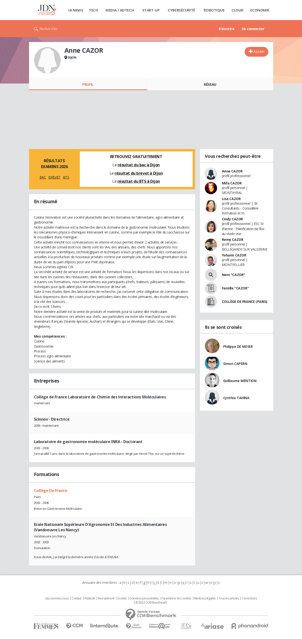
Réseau (210, 84)
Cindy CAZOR (232, 219)
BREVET (54, 177)
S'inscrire (226, 28)
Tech (93, 10)
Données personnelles (144, 598)
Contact (77, 598)
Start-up (151, 10)
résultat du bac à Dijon (139, 165)
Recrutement (106, 598)
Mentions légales (205, 598)
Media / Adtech (119, 10)
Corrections (249, 598)
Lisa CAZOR (231, 198)
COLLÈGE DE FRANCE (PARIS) (245, 301)
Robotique (214, 10)
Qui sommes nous (57, 598)
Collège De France (50, 490)
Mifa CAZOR (232, 183)
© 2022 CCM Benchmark (151, 602)
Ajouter (258, 51)
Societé (121, 598)
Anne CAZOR (232, 171)
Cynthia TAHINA (236, 397)
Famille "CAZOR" (235, 288)
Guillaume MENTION (240, 380)
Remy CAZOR (232, 239)
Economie (259, 10)
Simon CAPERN (235, 363)
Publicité (89, 598)
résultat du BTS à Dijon (138, 181)
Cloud (237, 10)
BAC (43, 177)
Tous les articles (229, 598)
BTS (66, 177)
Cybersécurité (181, 10)
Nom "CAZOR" (233, 274)
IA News (75, 10)
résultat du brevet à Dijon (139, 173)
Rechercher (49, 28)
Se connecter (253, 28)
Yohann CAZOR (234, 255)
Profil (87, 84)
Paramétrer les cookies (176, 598)
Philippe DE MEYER (238, 346)
